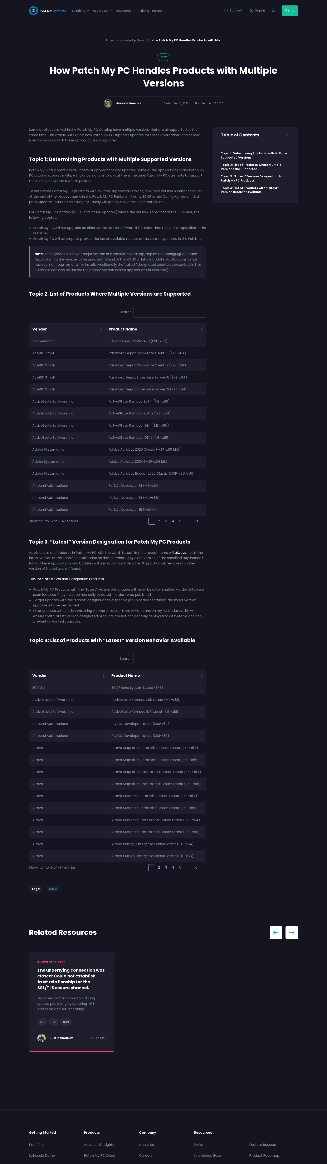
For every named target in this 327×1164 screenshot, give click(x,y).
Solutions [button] (81, 10)
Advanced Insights (99, 1144)
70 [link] (196, 521)
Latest (163, 57)
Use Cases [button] (103, 10)
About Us (146, 1144)
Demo (289, 10)
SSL (42, 1022)
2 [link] (159, 521)
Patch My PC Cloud (99, 1155)
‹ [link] (144, 521)
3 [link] (166, 521)
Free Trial (36, 1144)
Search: (126, 312)
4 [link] (173, 521)
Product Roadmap (264, 1155)
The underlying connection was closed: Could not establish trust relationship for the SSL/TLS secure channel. (71, 979)
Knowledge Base (132, 40)
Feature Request (262, 1144)
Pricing (144, 11)
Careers (145, 1155)
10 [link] (195, 867)
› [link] (202, 521)
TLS (54, 1022)
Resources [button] (126, 10)
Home (109, 40)
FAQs (198, 1144)
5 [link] (180, 521)
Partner (157, 11)
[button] (100, 329)
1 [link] (151, 521)
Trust (66, 1022)
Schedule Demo (42, 1155)
